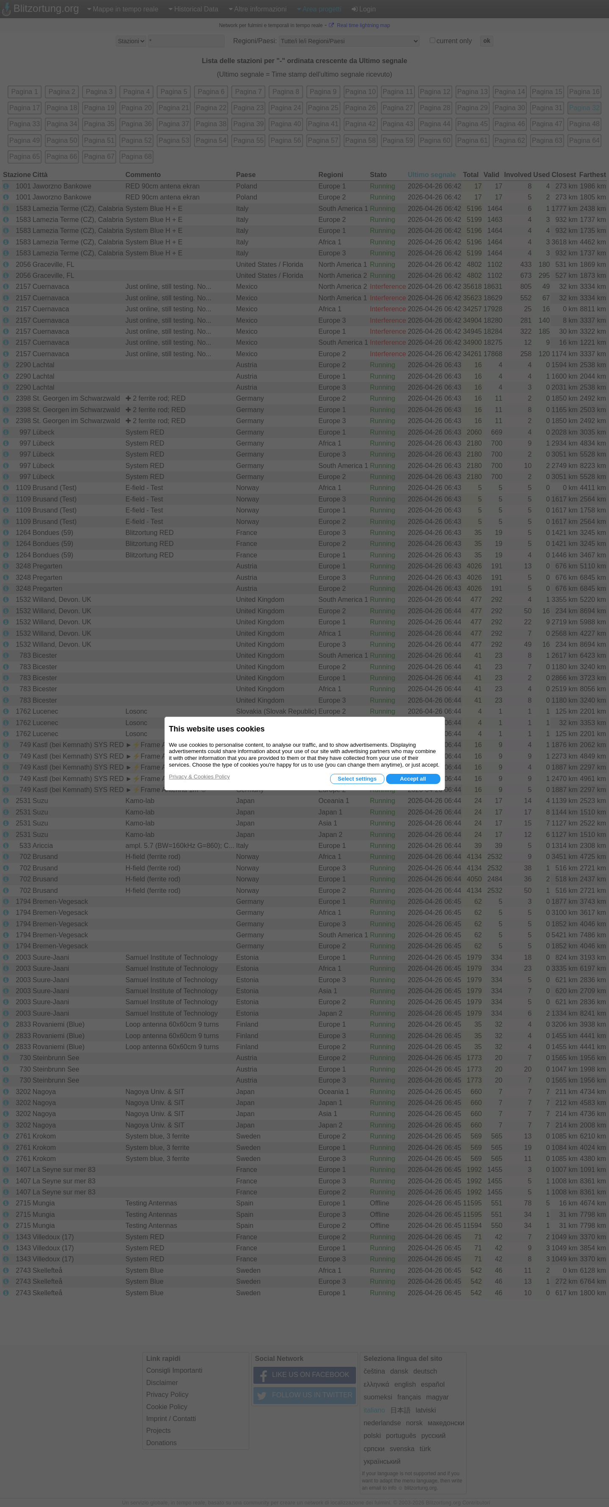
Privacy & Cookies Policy (199, 776)
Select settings (357, 779)
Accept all (413, 779)
